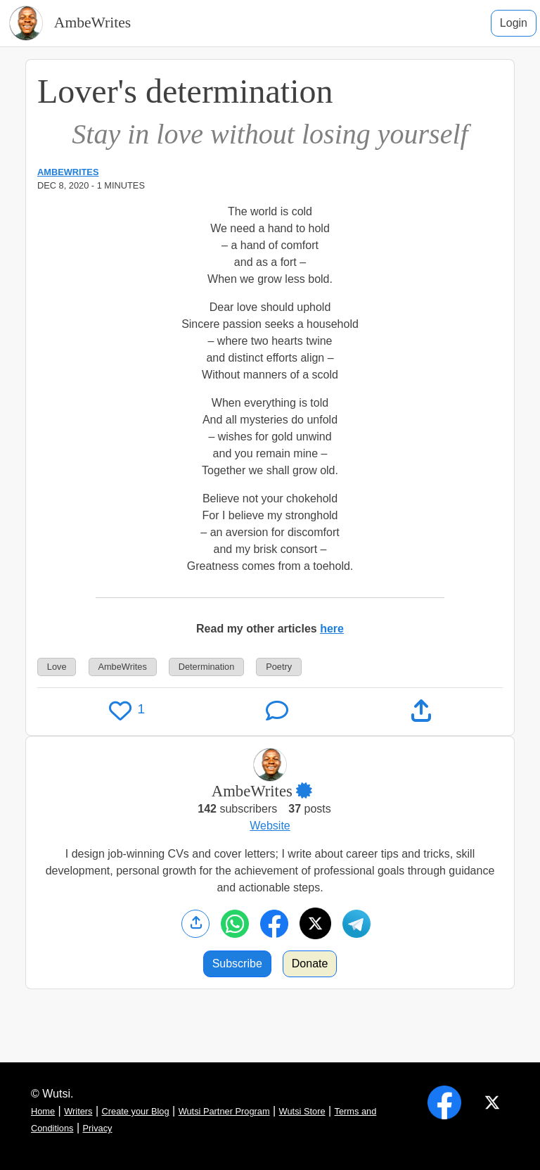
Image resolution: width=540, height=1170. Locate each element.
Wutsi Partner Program (224, 1111)
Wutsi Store (302, 1111)
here (332, 629)
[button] (312, 791)
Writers (78, 1111)
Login (513, 23)
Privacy (97, 1128)
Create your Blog (135, 1111)
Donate (310, 963)
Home (43, 1111)
